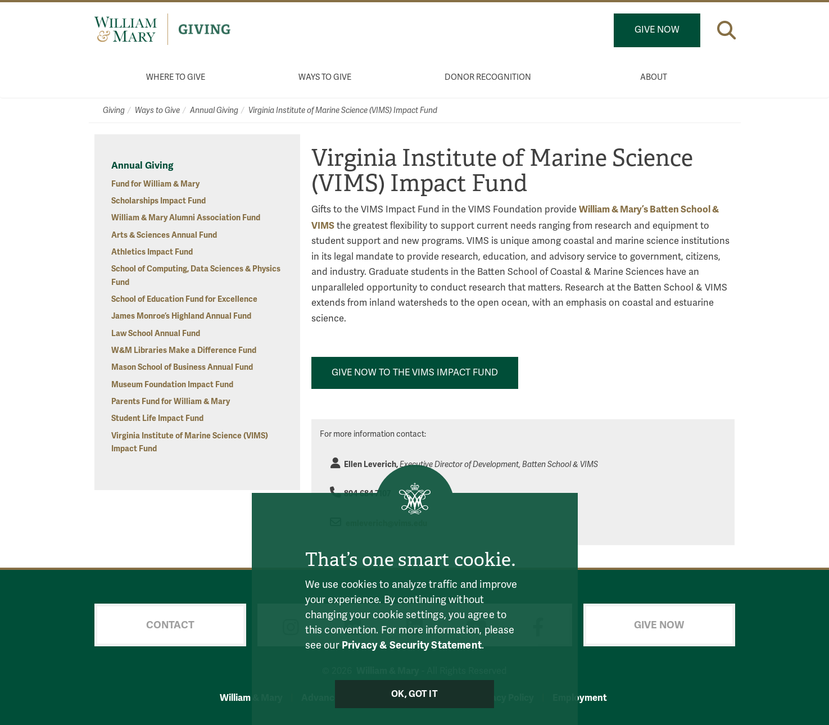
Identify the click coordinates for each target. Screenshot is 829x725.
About (653, 77)
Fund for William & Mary (155, 184)
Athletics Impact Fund (152, 252)
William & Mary (251, 698)
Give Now (657, 29)
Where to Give (175, 77)
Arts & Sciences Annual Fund (164, 235)
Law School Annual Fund (155, 333)
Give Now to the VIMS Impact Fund (415, 372)
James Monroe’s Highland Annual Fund (181, 316)
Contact (170, 625)
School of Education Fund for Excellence (184, 299)
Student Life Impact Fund (157, 418)
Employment (579, 698)
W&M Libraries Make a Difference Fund (183, 350)
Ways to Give (324, 77)
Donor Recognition (488, 77)
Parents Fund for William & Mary (170, 401)
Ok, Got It (414, 694)
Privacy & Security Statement (412, 645)
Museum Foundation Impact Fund (172, 384)
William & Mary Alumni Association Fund (185, 218)
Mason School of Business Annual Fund (182, 367)
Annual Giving (214, 110)
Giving (114, 110)
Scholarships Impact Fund (158, 201)
